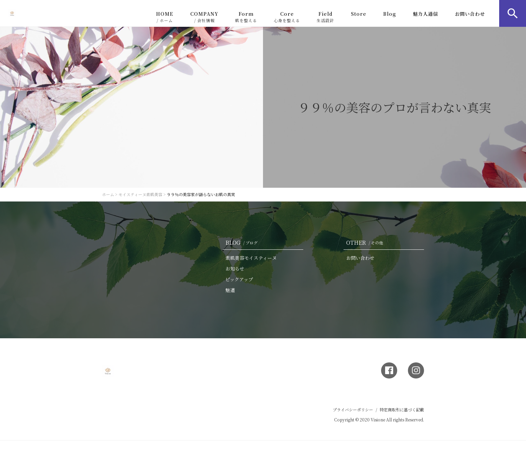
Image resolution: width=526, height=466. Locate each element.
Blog (389, 13)
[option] (263, 107)
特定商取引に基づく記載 (402, 409)
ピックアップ (239, 279)
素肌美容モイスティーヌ (251, 257)
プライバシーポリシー (353, 409)
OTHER (366, 242)
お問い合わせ (470, 13)
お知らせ (234, 268)
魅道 (230, 290)
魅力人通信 (425, 13)
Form (246, 16)
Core (287, 16)
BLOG (242, 242)
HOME (164, 16)
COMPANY (204, 16)
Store (358, 13)
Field (325, 16)
